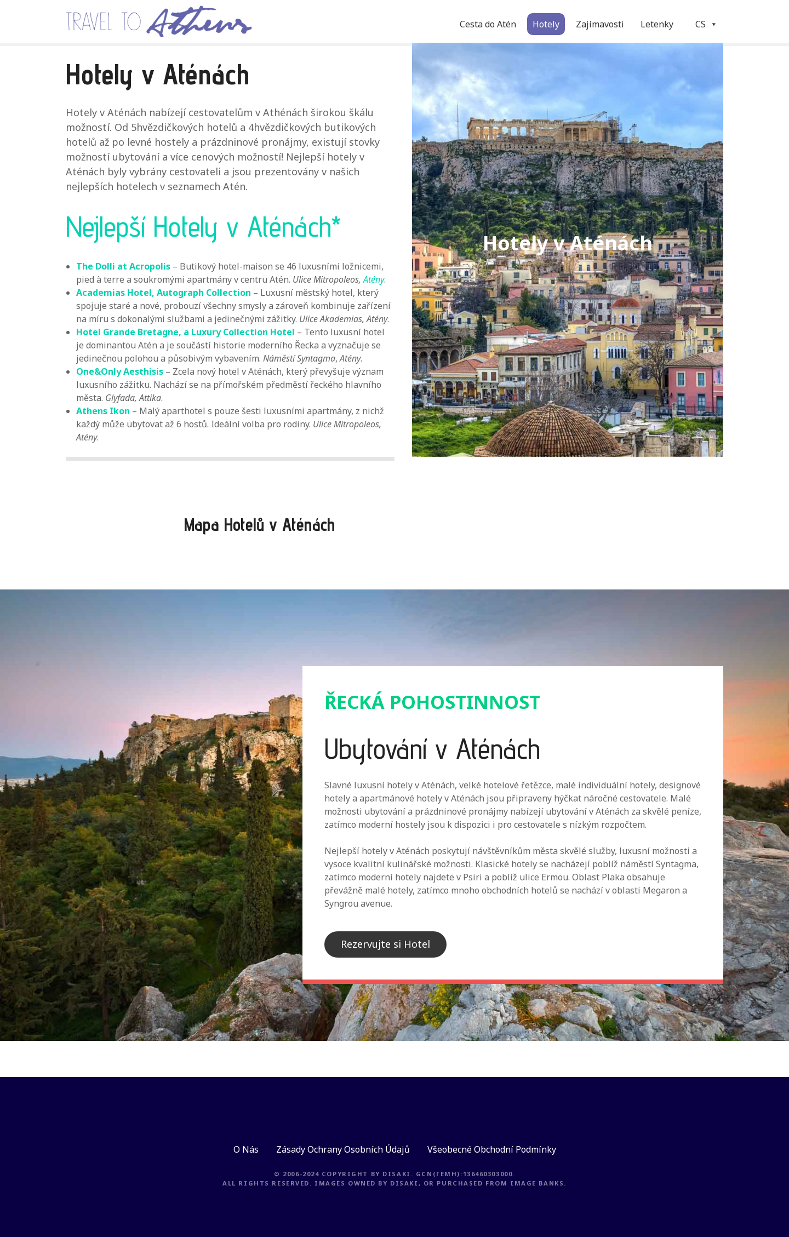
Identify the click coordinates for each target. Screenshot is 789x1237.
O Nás (246, 1149)
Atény (373, 279)
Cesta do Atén (488, 24)
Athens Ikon (103, 411)
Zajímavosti (600, 24)
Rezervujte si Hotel (385, 943)
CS (706, 24)
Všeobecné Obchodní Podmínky (491, 1149)
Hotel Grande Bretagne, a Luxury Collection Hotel (185, 332)
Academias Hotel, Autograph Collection (163, 293)
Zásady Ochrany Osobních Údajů (343, 1149)
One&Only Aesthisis (119, 371)
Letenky (657, 24)
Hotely (546, 24)
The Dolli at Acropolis (123, 266)
